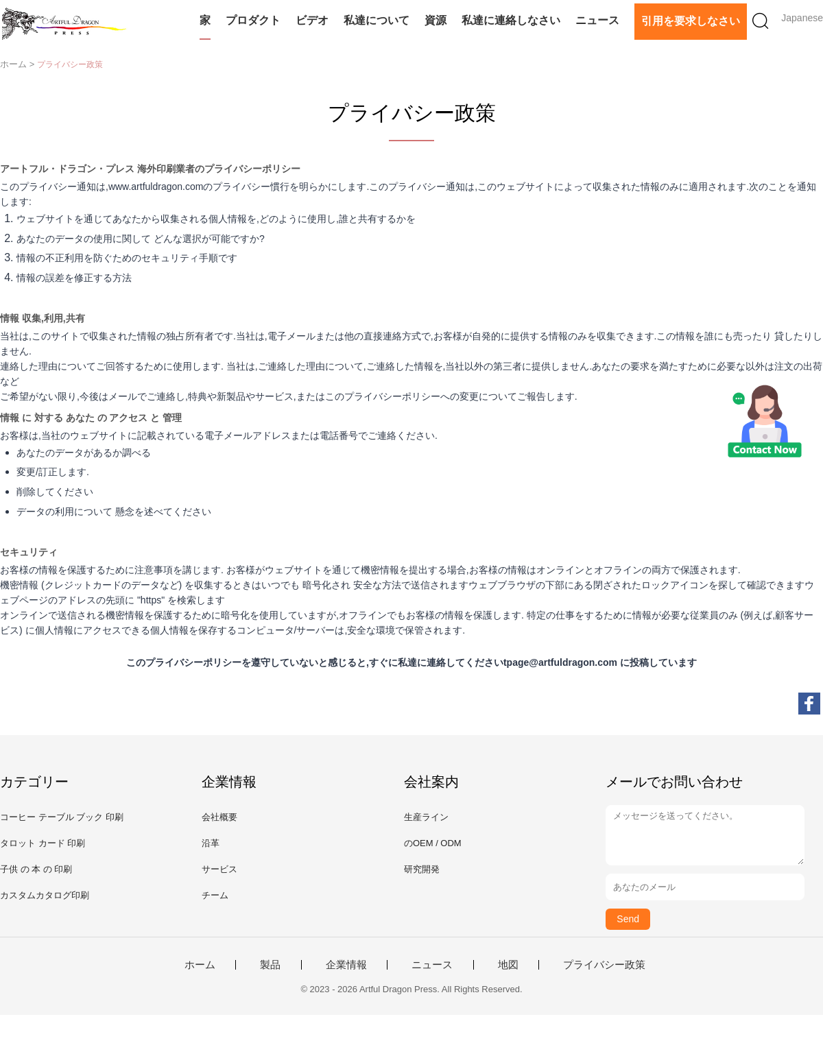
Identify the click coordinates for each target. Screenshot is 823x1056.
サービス (219, 869)
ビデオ (312, 20)
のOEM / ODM (433, 843)
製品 (270, 965)
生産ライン (426, 817)
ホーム (199, 965)
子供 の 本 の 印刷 (36, 869)
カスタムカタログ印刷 (44, 895)
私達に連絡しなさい (511, 20)
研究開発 (422, 869)
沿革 (210, 843)
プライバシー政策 (604, 965)
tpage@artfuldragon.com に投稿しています (600, 662)
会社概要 (219, 817)
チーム (215, 895)
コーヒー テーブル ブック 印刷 (61, 817)
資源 (435, 20)
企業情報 (346, 965)
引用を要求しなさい (690, 21)
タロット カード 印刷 (42, 843)
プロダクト (253, 20)
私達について (376, 20)
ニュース (597, 20)
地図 (508, 965)
